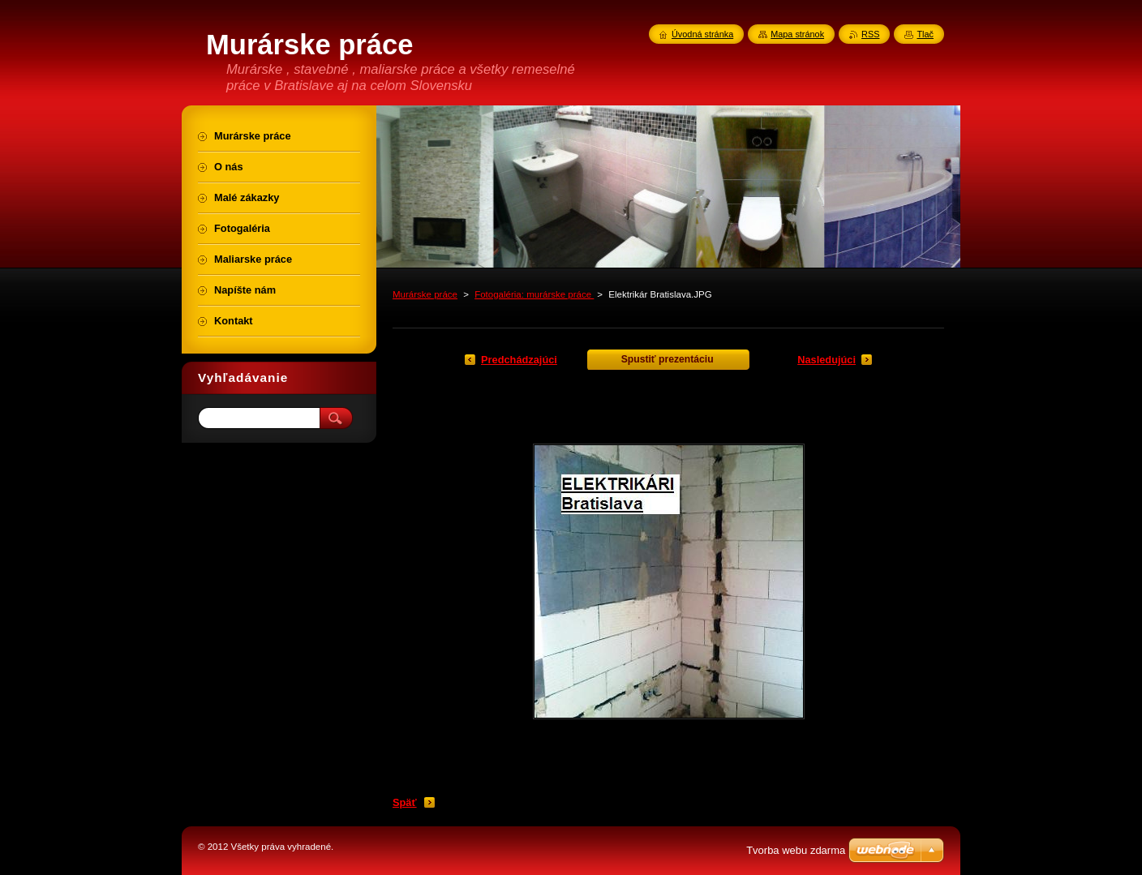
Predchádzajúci (519, 360)
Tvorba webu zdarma (795, 850)
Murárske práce (425, 294)
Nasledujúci (826, 360)
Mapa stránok (797, 34)
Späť (405, 802)
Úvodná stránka (702, 34)
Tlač (925, 34)
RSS (870, 34)
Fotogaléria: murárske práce (534, 294)
